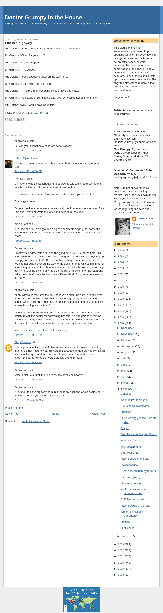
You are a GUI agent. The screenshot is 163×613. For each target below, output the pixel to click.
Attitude (125, 521)
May (124, 370)
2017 (121, 304)
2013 (121, 544)
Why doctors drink (131, 446)
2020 (121, 286)
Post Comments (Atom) (36, 421)
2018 (121, 298)
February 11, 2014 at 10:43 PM (28, 400)
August (125, 352)
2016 (121, 311)
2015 (121, 317)
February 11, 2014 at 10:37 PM (28, 379)
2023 (121, 268)
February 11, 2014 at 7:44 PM (28, 335)
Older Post (98, 413)
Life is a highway (18, 43)
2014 (121, 323)
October (126, 340)
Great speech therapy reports (138, 471)
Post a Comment (15, 407)
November (128, 334)
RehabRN (20, 178)
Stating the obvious (132, 483)
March (125, 382)
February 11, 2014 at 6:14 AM (28, 151)
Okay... (125, 428)
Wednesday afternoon (134, 399)
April (124, 376)
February (127, 389)
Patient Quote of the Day (135, 505)
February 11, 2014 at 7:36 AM (28, 217)
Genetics (126, 393)
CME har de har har (132, 499)
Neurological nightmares (135, 405)
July (124, 358)
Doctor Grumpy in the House (43, 17)
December (128, 327)
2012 (121, 550)
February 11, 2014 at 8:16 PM (28, 362)
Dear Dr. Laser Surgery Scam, (139, 434)
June (124, 364)
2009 (121, 568)
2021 (121, 280)
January (126, 536)
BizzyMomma (22, 342)
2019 (121, 292)
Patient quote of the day (135, 458)
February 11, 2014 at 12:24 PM (28, 241)
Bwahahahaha (129, 465)
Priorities (126, 412)
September (128, 346)
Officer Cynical (23, 158)
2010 (121, 562)
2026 (121, 249)
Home (55, 413)
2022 (121, 274)
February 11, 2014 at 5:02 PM (28, 282)
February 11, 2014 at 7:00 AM (28, 171)
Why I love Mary (130, 440)
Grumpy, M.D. (145, 219)
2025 (121, 256)
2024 (121, 262)
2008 (121, 574)
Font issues (127, 528)
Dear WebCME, (130, 452)
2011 (121, 556)
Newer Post (12, 413)
